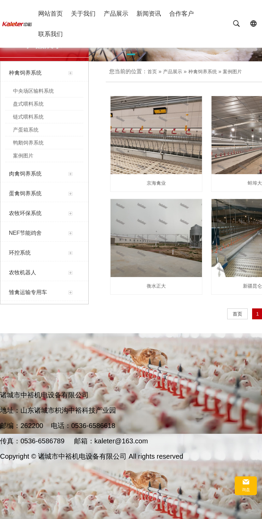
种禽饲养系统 (202, 71)
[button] (131, 55)
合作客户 (181, 13)
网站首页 (50, 13)
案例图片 (232, 71)
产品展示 (116, 13)
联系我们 (50, 34)
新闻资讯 (148, 13)
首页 (152, 71)
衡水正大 (156, 286)
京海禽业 (156, 183)
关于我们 (83, 13)
